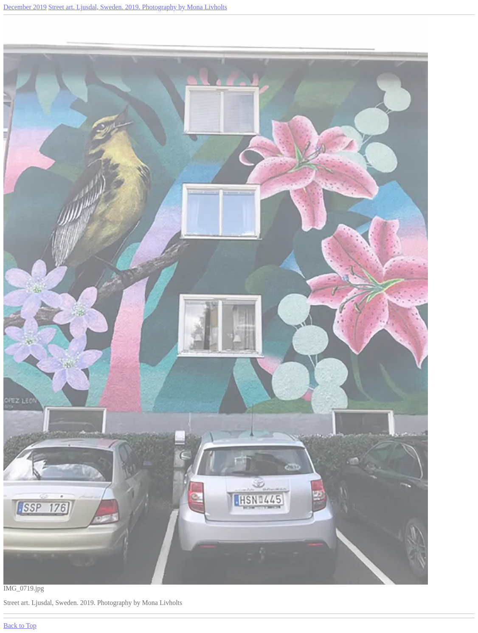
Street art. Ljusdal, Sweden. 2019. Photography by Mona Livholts (137, 7)
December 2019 (25, 7)
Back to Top (20, 625)
